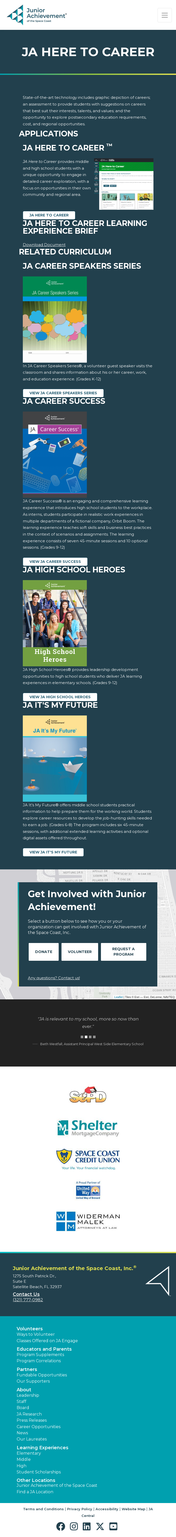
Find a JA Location (35, 1491)
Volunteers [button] (30, 1328)
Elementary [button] (29, 1453)
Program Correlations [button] (39, 1360)
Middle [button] (24, 1459)
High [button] (21, 1465)
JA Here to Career (49, 215)
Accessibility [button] (107, 1509)
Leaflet (118, 997)
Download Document (44, 244)
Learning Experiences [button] (42, 1447)
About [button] (24, 1389)
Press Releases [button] (32, 1420)
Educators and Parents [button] (44, 1349)
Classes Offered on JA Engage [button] (47, 1340)
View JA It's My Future (53, 852)
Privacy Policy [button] (79, 1509)
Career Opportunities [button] (38, 1426)
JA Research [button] (29, 1414)
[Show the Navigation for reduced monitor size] (165, 15)
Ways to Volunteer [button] (36, 1334)
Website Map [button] (133, 1509)
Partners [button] (27, 1369)
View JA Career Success (55, 561)
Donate (43, 951)
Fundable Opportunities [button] (42, 1375)
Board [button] (23, 1407)
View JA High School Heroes (60, 697)
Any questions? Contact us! (54, 977)
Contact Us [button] (26, 1294)
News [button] (22, 1432)
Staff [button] (21, 1401)
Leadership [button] (28, 1395)
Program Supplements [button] (40, 1354)
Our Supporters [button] (33, 1381)
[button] (62, 1526)
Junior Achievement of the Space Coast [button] (57, 1485)
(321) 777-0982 (28, 1299)
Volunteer (80, 951)
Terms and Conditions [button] (43, 1509)
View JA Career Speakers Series (63, 393)
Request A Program (123, 952)
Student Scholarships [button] (39, 1472)
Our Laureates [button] (32, 1439)
